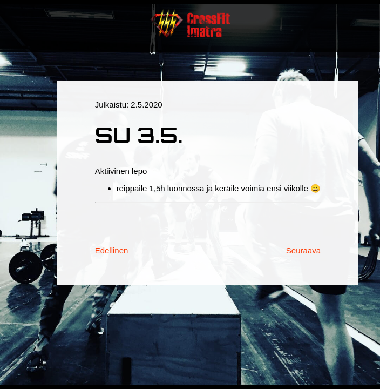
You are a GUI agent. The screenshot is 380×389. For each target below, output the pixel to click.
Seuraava (303, 250)
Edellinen (111, 250)
